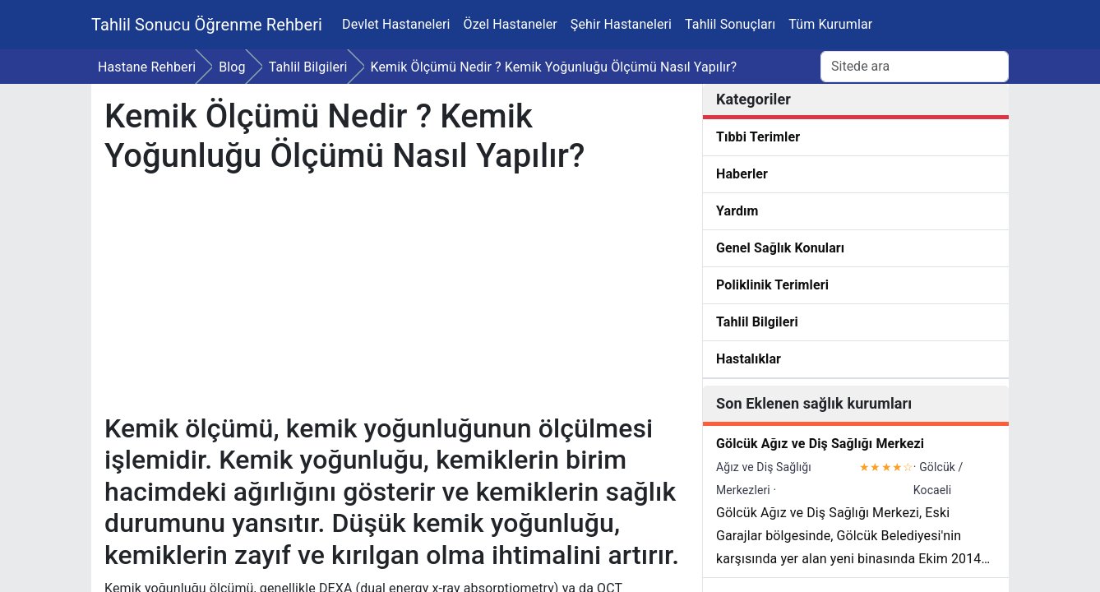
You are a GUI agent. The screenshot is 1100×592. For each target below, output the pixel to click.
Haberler (742, 174)
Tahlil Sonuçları (730, 24)
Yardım (737, 211)
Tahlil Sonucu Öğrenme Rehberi (206, 25)
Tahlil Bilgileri (757, 322)
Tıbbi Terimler (758, 137)
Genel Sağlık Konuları (780, 248)
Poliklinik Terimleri (772, 285)
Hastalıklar (748, 359)
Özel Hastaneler (510, 24)
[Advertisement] (394, 298)
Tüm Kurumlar (830, 24)
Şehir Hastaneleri (621, 24)
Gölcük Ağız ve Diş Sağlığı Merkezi (820, 443)
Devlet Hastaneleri (396, 24)
